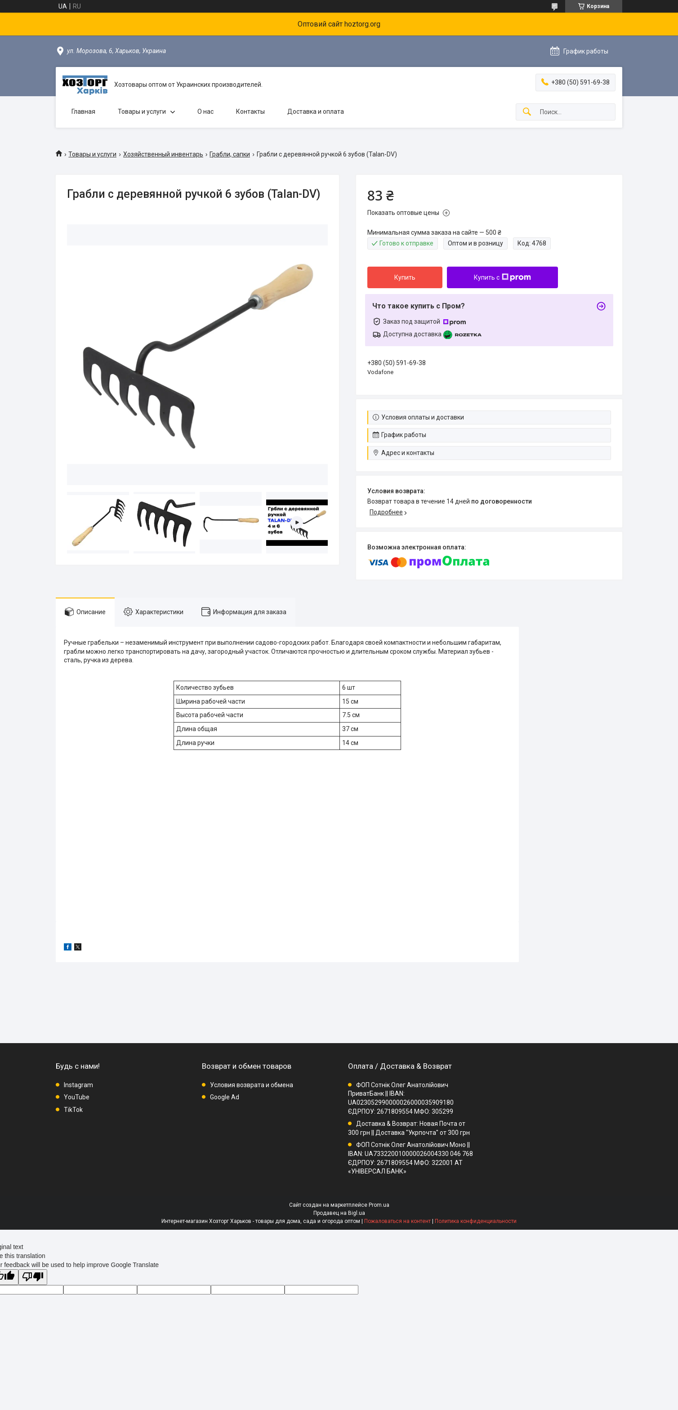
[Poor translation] (32, 1277)
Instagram (78, 1085)
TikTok (73, 1109)
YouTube (76, 1097)
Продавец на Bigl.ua (339, 1213)
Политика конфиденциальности (476, 1221)
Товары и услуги (142, 111)
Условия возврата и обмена (251, 1085)
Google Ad (224, 1097)
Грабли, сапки (230, 154)
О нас (205, 111)
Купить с (502, 277)
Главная (83, 111)
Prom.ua (379, 1205)
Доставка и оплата (315, 111)
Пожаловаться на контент (397, 1221)
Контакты (250, 111)
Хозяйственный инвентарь (163, 154)
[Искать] (527, 112)
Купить (404, 277)
